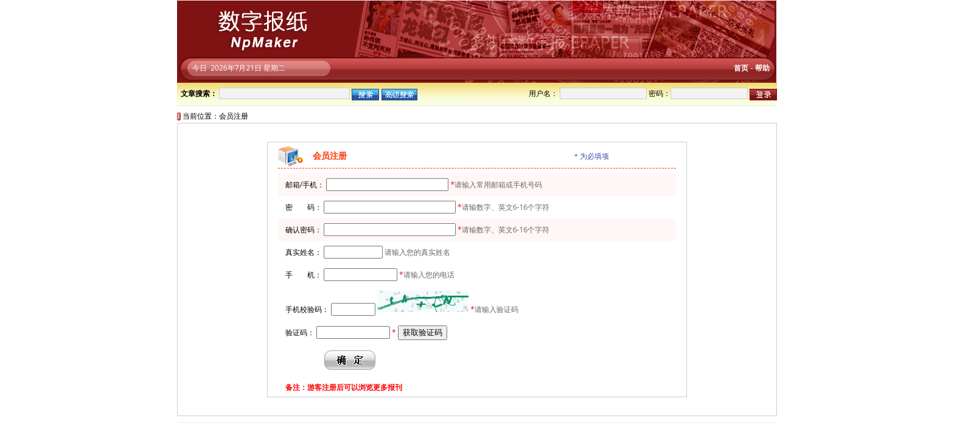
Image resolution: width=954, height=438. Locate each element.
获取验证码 (422, 332)
